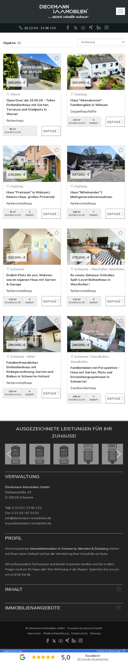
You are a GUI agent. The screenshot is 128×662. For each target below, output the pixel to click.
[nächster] (118, 454)
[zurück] (9, 454)
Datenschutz (79, 633)
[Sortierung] (101, 42)
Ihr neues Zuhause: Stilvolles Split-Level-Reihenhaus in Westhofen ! (92, 279)
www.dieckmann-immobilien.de (28, 523)
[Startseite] (64, 11)
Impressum (34, 633)
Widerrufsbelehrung (56, 633)
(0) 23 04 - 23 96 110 (40, 28)
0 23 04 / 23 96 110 (26, 508)
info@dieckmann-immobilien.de (28, 518)
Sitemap (95, 633)
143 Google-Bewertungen (93, 659)
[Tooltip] (123, 651)
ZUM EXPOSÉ (51, 131)
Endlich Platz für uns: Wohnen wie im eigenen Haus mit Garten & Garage (31, 279)
